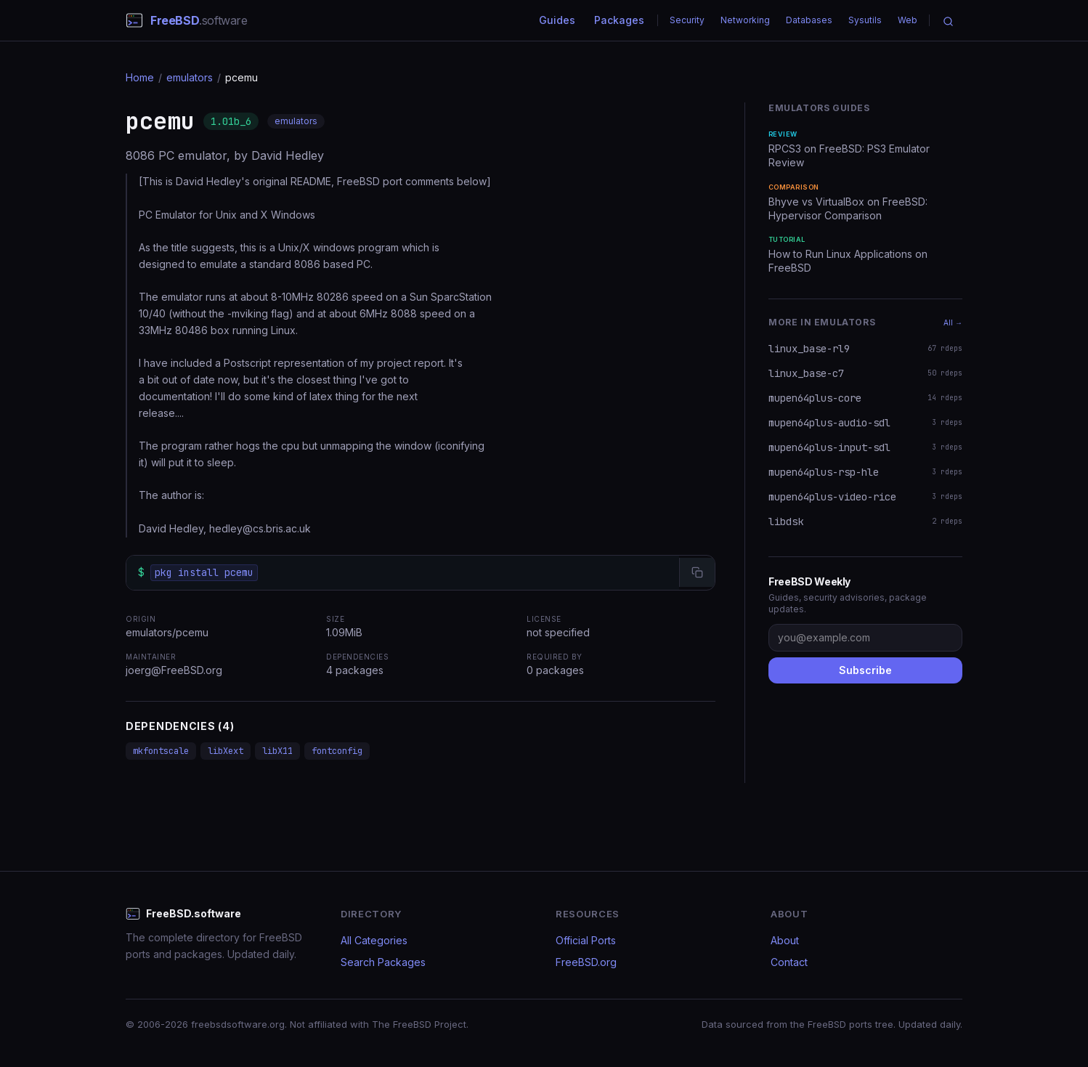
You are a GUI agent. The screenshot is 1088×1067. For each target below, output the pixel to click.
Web (907, 20)
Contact (789, 962)
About (785, 940)
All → (952, 322)
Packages (619, 20)
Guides (557, 20)
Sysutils (865, 20)
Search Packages (383, 962)
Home (140, 77)
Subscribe (865, 670)
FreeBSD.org (586, 962)
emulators (189, 77)
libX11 (277, 751)
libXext (225, 751)
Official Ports (586, 940)
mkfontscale (161, 751)
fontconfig (337, 751)
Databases (809, 20)
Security (687, 20)
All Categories (374, 940)
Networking (745, 20)
